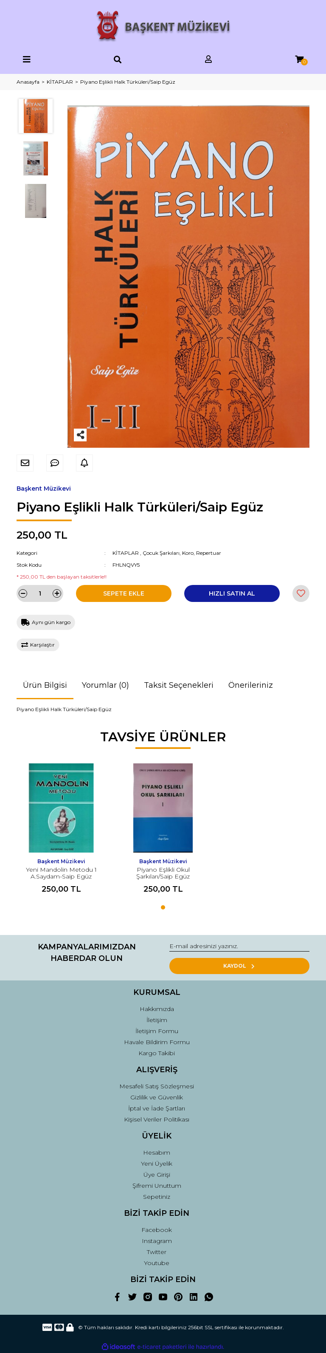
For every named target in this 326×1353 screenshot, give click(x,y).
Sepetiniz (156, 1196)
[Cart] (299, 59)
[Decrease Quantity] (23, 593)
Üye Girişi (156, 1174)
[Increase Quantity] (57, 593)
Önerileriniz (250, 685)
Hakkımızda (157, 1009)
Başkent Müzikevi (44, 488)
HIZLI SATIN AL (232, 593)
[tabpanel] (61, 832)
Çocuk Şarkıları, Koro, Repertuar (182, 553)
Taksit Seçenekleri (179, 685)
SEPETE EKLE (123, 593)
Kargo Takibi (156, 1053)
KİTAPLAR (125, 553)
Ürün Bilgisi (45, 685)
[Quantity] (40, 593)
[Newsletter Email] (239, 946)
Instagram (157, 1241)
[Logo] (163, 26)
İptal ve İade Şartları (156, 1108)
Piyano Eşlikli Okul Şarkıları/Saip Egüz (163, 873)
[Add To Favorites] (300, 593)
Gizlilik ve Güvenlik (156, 1097)
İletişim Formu (156, 1031)
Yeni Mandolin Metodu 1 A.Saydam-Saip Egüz (61, 873)
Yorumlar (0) (105, 685)
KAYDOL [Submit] (239, 966)
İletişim (156, 1020)
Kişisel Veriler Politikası (156, 1119)
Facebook (156, 1230)
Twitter (156, 1252)
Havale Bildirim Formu (157, 1042)
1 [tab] (163, 907)
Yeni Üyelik (156, 1163)
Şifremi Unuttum (156, 1185)
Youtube (156, 1263)
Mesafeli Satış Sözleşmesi (156, 1086)
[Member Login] (208, 59)
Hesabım (156, 1152)
